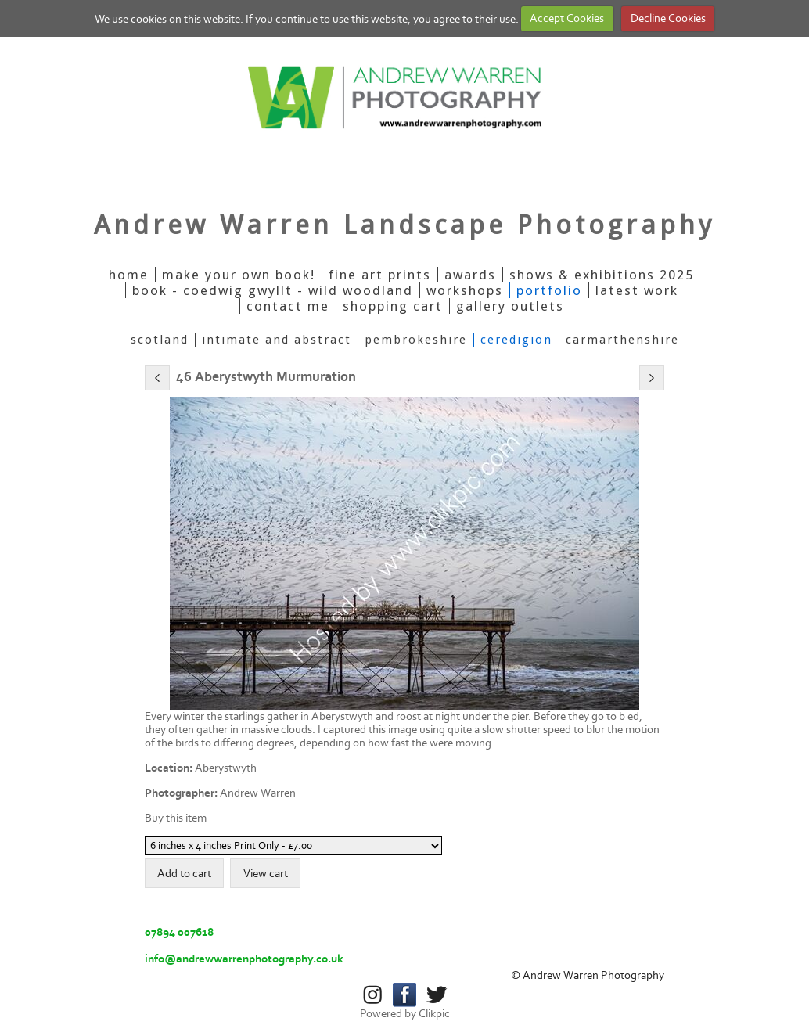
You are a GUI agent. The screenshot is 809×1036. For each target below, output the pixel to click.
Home (129, 274)
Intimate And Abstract (276, 340)
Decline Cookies (668, 18)
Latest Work (636, 290)
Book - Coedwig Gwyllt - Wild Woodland (272, 290)
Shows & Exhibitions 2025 (601, 274)
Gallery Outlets (510, 306)
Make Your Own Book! (238, 274)
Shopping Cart (393, 306)
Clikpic (434, 1013)
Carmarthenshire (622, 340)
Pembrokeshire (416, 340)
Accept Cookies (567, 18)
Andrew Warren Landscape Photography (404, 225)
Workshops (464, 290)
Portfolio (549, 290)
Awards (470, 274)
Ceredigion (516, 340)
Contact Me (287, 306)
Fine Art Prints (380, 274)
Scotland (160, 340)
